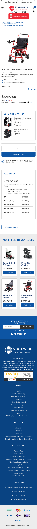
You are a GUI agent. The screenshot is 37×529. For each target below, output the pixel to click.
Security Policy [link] (18, 465)
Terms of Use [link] (18, 451)
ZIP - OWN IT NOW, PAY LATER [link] (18, 467)
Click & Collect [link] (18, 473)
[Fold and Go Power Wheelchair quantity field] (18, 148)
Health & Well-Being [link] (18, 394)
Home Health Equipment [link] (18, 396)
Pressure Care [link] (18, 407)
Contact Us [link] (18, 433)
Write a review (12, 227)
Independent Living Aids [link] (18, 402)
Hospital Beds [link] (18, 399)
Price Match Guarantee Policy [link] (18, 462)
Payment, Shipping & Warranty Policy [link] (18, 459)
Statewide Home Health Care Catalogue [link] (18, 436)
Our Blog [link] (18, 431)
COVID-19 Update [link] (18, 476)
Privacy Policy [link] (18, 454)
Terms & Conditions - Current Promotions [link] (18, 439)
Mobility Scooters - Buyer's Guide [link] (18, 470)
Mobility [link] (18, 391)
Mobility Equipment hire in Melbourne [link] (18, 416)
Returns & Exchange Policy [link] (18, 456)
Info (31, 102)
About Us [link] (18, 428)
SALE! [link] (19, 413)
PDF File (32, 89)
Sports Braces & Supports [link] (18, 410)
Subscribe (26, 326)
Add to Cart (9, 272)
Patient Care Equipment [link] (18, 405)
